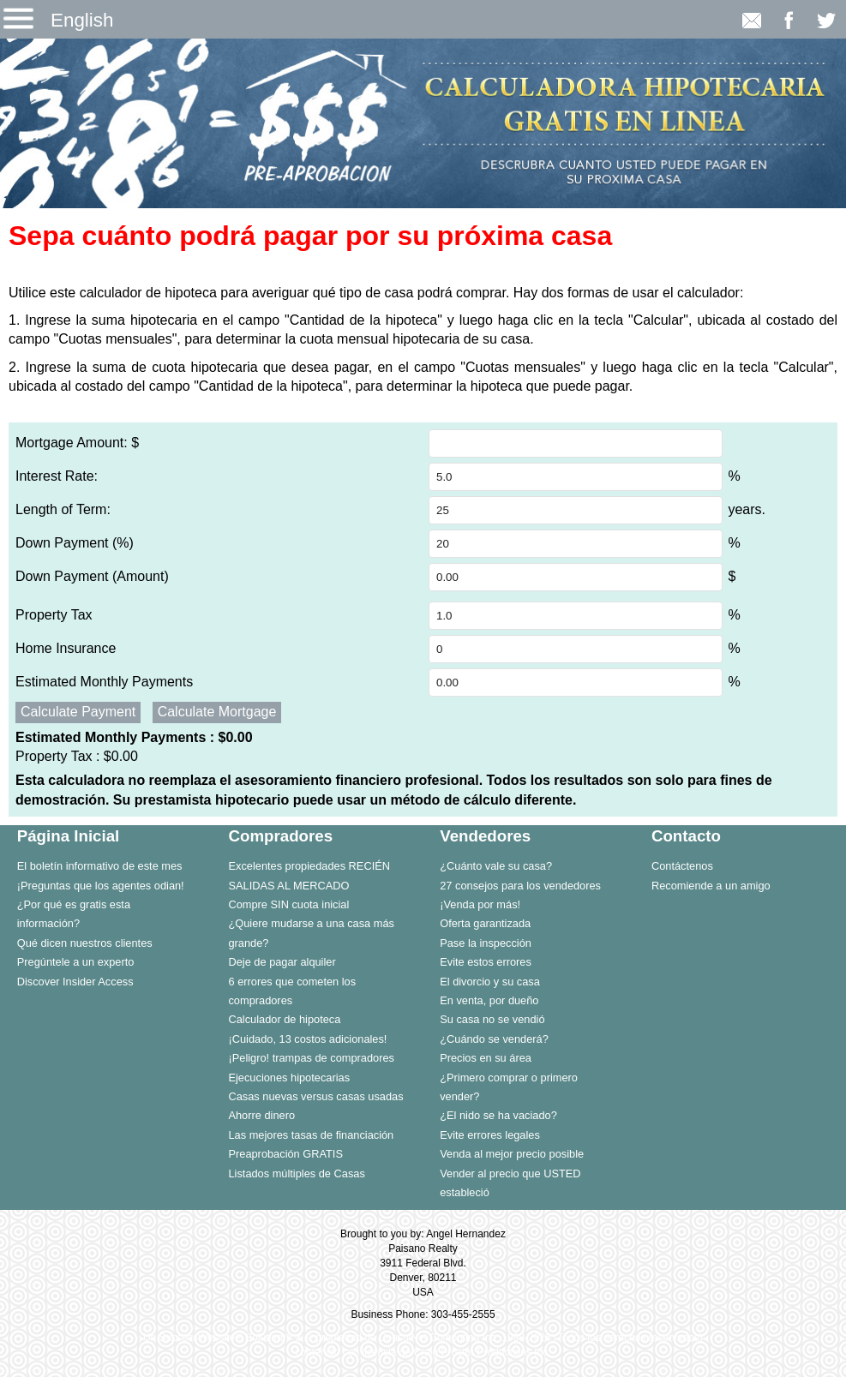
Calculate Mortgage (217, 711)
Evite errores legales (490, 1135)
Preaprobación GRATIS (285, 1153)
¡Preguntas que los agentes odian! (100, 885)
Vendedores (485, 836)
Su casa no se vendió (492, 1019)
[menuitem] (106, 865)
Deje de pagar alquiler (281, 961)
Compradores (280, 836)
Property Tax (54, 615)
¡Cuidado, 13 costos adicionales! (307, 1039)
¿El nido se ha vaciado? (498, 1115)
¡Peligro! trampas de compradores (310, 1057)
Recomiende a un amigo (711, 885)
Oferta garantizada (485, 923)
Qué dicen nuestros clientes (85, 943)
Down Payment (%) (74, 543)
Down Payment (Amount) (92, 576)
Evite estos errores (485, 961)
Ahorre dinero (261, 1115)
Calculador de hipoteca (284, 1019)
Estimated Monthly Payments (104, 681)
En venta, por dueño (489, 1000)
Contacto (686, 836)
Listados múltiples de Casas (296, 1173)
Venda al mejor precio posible (512, 1153)
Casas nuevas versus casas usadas (315, 1096)
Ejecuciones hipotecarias (289, 1077)
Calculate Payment (78, 711)
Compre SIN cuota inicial (288, 904)
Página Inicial (68, 836)
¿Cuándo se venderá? (494, 1039)
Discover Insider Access (75, 981)
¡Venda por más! (480, 904)
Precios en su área (485, 1057)
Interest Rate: (56, 476)
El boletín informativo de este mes (100, 865)
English (82, 20)
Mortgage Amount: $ (77, 442)
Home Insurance (65, 648)
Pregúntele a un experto (76, 961)
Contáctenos (682, 865)
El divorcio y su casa (490, 981)
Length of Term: (63, 509)
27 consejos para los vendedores (520, 885)
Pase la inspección (485, 943)
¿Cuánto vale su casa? (496, 865)
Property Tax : (76, 756)
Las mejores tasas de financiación (310, 1135)
